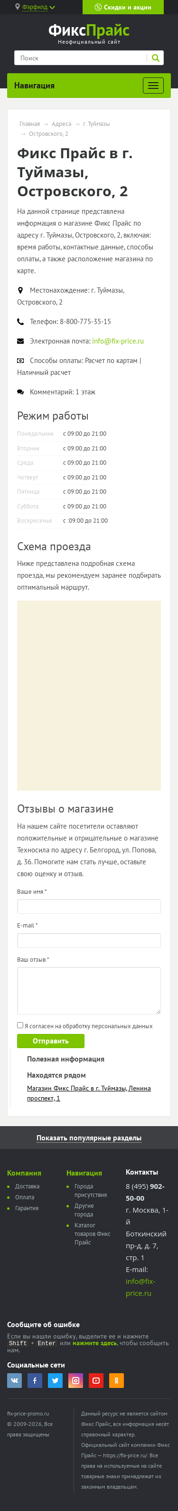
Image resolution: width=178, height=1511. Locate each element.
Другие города (84, 1210)
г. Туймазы (96, 124)
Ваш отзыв (33, 960)
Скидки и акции (122, 7)
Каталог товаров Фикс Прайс (93, 1233)
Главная (29, 124)
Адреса (61, 124)
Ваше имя (32, 892)
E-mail (27, 925)
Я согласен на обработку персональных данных (85, 1026)
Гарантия (26, 1208)
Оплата (24, 1197)
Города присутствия (91, 1190)
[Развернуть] (153, 85)
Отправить (51, 1040)
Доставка (27, 1186)
